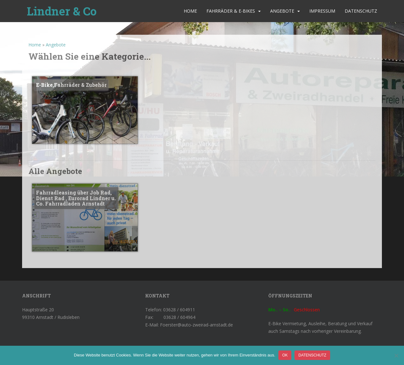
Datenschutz (361, 11)
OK (285, 355)
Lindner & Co (62, 11)
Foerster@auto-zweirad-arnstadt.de (196, 325)
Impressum (322, 11)
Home (190, 11)
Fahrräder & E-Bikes (230, 11)
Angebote (282, 11)
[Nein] (396, 355)
